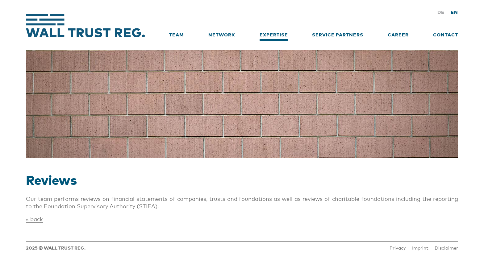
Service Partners (337, 34)
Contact (445, 34)
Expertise (274, 34)
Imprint (420, 247)
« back (34, 219)
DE (440, 12)
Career (398, 34)
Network (221, 34)
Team (176, 34)
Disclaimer (446, 247)
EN (454, 12)
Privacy (398, 247)
